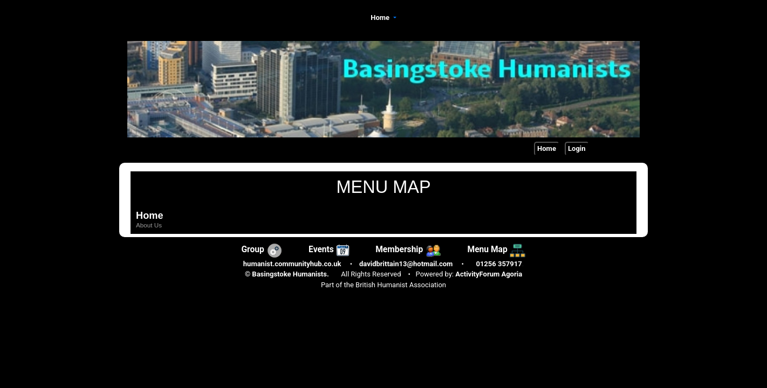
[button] (383, 18)
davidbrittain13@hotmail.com (406, 264)
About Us (149, 224)
